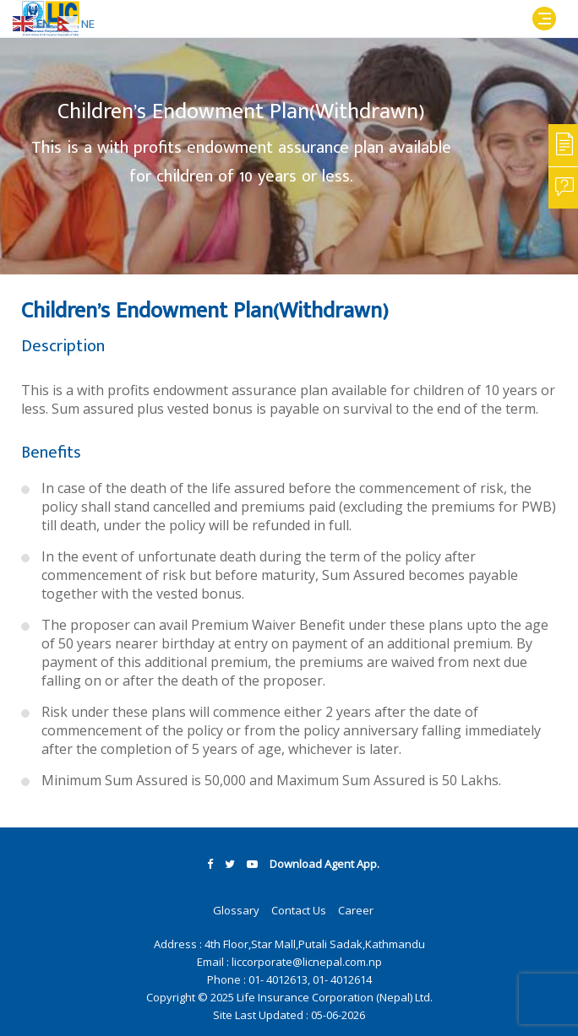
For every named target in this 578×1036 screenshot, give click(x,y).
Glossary (236, 910)
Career (356, 910)
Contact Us (298, 910)
